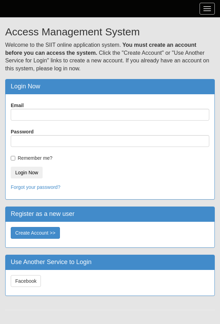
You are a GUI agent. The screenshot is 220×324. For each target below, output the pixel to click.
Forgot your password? (35, 187)
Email (17, 105)
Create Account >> (35, 233)
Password (22, 131)
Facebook (25, 281)
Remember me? (35, 158)
